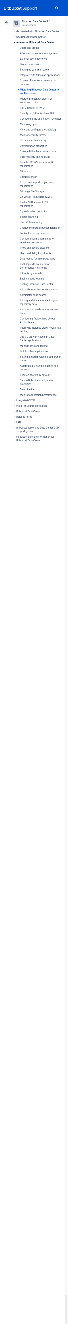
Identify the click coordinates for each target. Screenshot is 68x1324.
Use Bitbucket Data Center (31, 36)
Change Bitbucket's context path (38, 151)
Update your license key (33, 140)
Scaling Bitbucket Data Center (36, 284)
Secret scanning (29, 216)
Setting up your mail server (35, 69)
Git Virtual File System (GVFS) (36, 196)
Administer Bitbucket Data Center (35, 42)
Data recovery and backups (35, 156)
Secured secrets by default (35, 374)
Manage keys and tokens (34, 345)
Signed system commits (33, 211)
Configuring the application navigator (40, 118)
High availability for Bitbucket (36, 253)
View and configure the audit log (38, 129)
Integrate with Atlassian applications (40, 75)
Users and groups (30, 47)
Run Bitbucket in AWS (32, 107)
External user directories (33, 58)
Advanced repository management (39, 53)
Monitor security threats (33, 135)
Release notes (24, 416)
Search (57, 8)
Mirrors (24, 171)
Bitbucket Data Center (28, 411)
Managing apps (28, 124)
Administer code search (33, 295)
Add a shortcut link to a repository (38, 289)
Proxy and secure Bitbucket (35, 247)
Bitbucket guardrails (31, 273)
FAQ (18, 422)
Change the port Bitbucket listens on (40, 227)
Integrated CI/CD (25, 400)
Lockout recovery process (34, 233)
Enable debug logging (32, 278)
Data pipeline (27, 389)
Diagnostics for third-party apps (37, 258)
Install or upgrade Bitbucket (31, 405)
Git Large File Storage (32, 191)
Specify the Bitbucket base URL (37, 113)
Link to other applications (34, 351)
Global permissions (31, 64)
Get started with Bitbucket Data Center (37, 31)
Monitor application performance (38, 394)
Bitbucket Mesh (28, 176)
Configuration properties (33, 145)
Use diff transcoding (31, 222)
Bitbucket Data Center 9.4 (36, 21)
